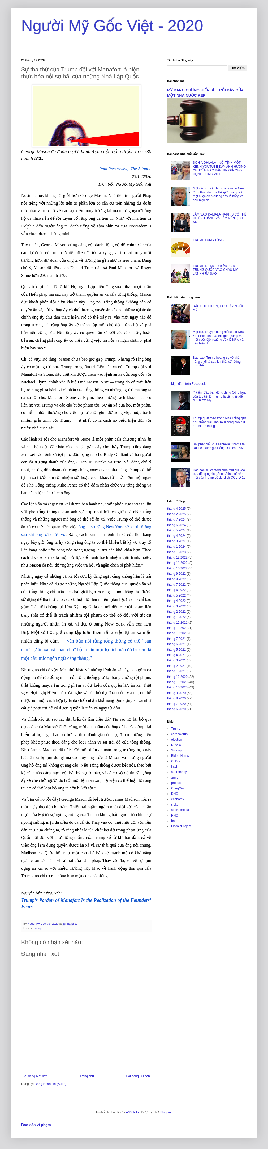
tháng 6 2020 (176, 709)
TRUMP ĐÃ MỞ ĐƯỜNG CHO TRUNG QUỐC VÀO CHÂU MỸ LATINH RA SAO (215, 270)
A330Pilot (133, 1112)
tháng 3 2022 (176, 606)
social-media (180, 810)
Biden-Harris (180, 756)
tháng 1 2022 (176, 617)
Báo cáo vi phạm (36, 1125)
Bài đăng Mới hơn (35, 1076)
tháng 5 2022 (176, 595)
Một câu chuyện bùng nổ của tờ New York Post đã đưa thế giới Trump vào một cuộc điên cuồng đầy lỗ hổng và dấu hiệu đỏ (218, 194)
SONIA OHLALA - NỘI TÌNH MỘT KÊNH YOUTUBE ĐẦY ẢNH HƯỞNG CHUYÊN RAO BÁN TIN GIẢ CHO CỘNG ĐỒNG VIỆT (219, 168)
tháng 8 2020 (176, 698)
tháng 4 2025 (176, 508)
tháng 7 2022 (176, 584)
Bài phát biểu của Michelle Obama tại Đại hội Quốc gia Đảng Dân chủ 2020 (219, 446)
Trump (37, 928)
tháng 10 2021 (177, 633)
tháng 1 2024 (176, 546)
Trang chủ (87, 1076)
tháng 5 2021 (176, 650)
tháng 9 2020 (176, 693)
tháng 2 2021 (176, 666)
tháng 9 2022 (176, 574)
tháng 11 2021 (177, 628)
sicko (174, 804)
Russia (176, 745)
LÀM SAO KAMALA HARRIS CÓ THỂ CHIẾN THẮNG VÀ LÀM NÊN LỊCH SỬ (219, 218)
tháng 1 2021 (176, 671)
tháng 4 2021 (176, 655)
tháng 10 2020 (177, 687)
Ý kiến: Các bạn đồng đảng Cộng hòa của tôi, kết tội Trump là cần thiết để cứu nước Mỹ (219, 396)
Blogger (165, 1112)
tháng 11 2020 (177, 682)
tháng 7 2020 (176, 704)
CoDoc (176, 761)
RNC (174, 815)
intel (174, 766)
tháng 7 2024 (176, 519)
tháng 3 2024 (176, 541)
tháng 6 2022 (176, 590)
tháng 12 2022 (177, 557)
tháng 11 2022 (177, 563)
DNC (174, 794)
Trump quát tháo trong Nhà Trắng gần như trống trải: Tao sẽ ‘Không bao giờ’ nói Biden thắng (219, 422)
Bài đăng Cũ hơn (138, 1076)
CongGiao (178, 788)
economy (177, 799)
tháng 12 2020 (177, 677)
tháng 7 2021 (176, 639)
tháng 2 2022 (176, 612)
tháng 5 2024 (176, 530)
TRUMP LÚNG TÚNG (208, 240)
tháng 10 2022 (177, 568)
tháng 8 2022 (176, 579)
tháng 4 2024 (176, 536)
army (174, 777)
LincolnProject (181, 826)
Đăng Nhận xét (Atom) (50, 1084)
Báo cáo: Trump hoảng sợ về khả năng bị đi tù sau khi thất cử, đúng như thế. (217, 361)
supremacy (179, 772)
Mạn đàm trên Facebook (188, 384)
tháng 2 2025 (176, 514)
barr (174, 821)
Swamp (176, 750)
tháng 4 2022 (176, 601)
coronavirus (179, 734)
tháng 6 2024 (176, 525)
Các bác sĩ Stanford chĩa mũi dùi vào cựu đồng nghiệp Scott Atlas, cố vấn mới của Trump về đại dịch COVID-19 (219, 474)
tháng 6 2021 (176, 644)
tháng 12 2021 (177, 622)
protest (176, 783)
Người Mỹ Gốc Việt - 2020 (112, 26)
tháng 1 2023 (176, 552)
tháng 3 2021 (176, 660)
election (176, 739)
